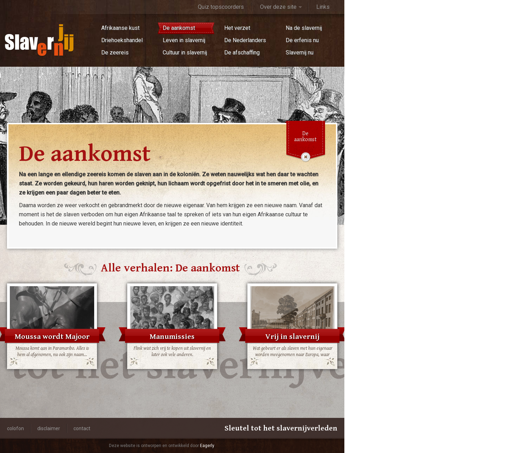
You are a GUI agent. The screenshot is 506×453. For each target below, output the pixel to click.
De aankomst (179, 28)
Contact (81, 428)
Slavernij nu (299, 52)
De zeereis (115, 52)
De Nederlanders (245, 40)
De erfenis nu (302, 40)
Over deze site (278, 7)
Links (323, 7)
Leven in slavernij (184, 40)
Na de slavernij (304, 28)
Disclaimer (48, 428)
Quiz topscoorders (221, 7)
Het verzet (237, 28)
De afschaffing (242, 52)
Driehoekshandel (122, 40)
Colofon (15, 428)
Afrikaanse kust (120, 28)
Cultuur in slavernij (185, 52)
